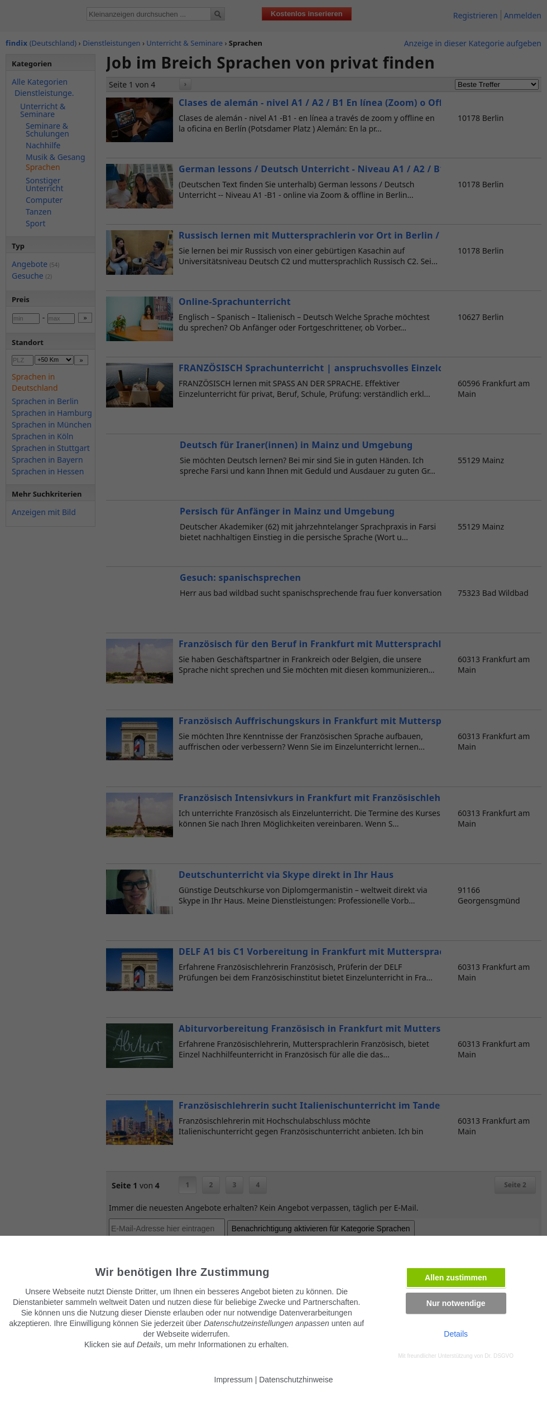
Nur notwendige (456, 1303)
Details (456, 1333)
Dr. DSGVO (499, 1356)
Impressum (233, 1379)
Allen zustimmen (456, 1277)
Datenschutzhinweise (296, 1379)
